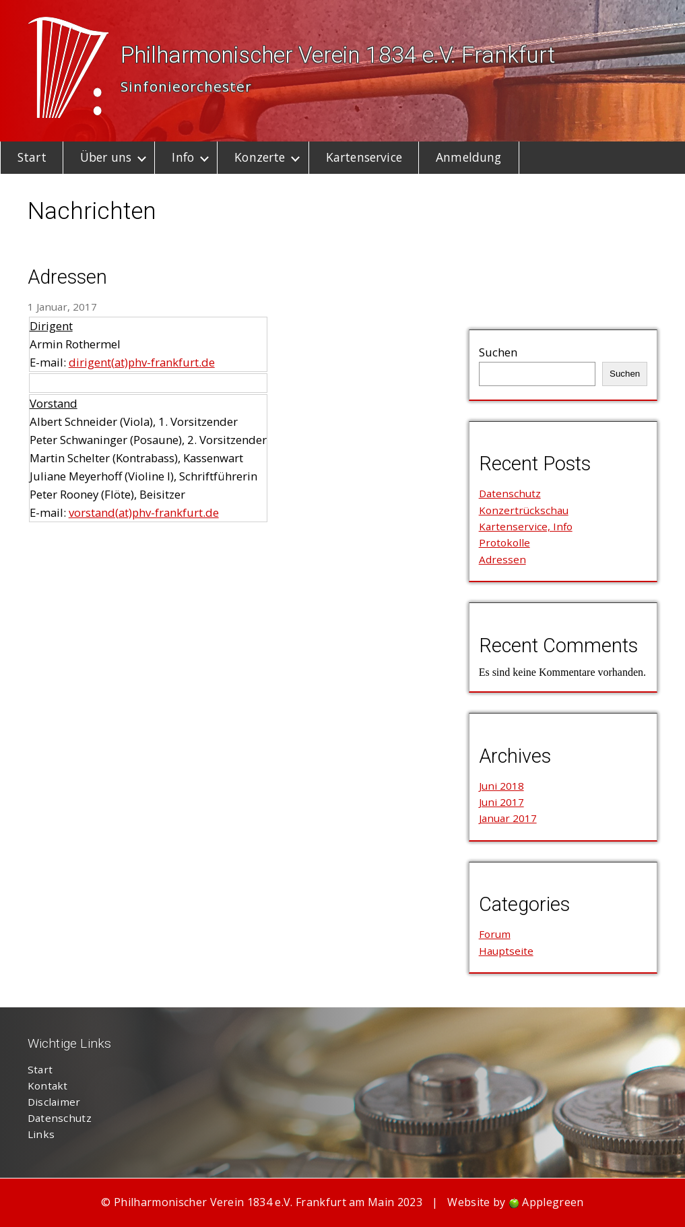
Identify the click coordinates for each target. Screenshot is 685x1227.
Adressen (67, 276)
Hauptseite (506, 950)
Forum (495, 934)
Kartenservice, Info (526, 526)
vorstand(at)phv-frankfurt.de (144, 512)
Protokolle (504, 542)
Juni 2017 (501, 802)
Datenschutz (510, 493)
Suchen (498, 352)
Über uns (105, 157)
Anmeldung (468, 157)
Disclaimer (54, 1101)
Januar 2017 (508, 818)
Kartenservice (364, 157)
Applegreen (552, 1202)
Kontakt (48, 1085)
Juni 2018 (501, 785)
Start (32, 157)
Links (41, 1134)
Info (183, 157)
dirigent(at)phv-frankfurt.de (142, 362)
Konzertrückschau (523, 510)
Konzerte (259, 157)
